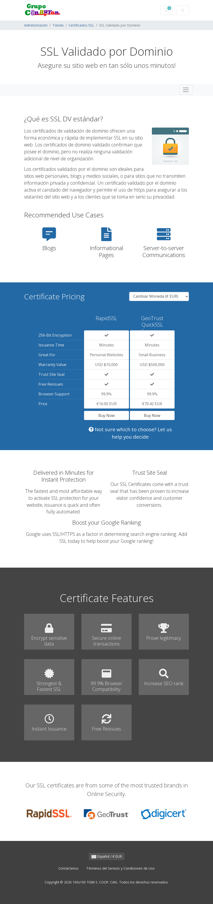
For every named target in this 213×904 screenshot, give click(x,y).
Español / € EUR (106, 856)
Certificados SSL (81, 25)
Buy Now (106, 415)
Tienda (58, 25)
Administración (36, 25)
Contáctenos (68, 868)
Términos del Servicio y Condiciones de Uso (120, 868)
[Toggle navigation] (185, 90)
